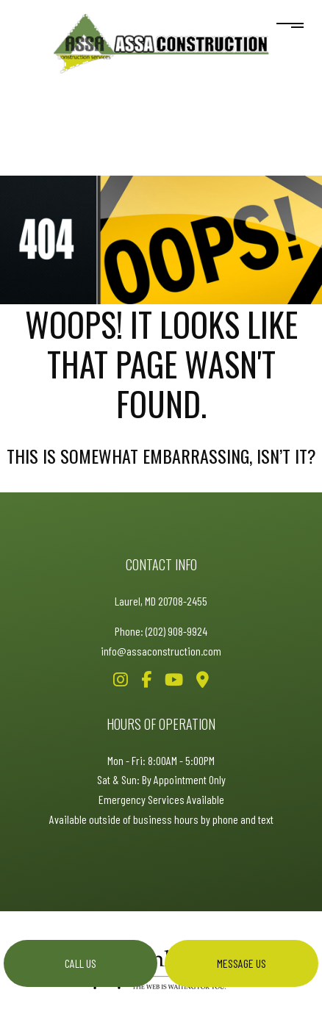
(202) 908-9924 (176, 631)
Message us (241, 963)
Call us (80, 963)
